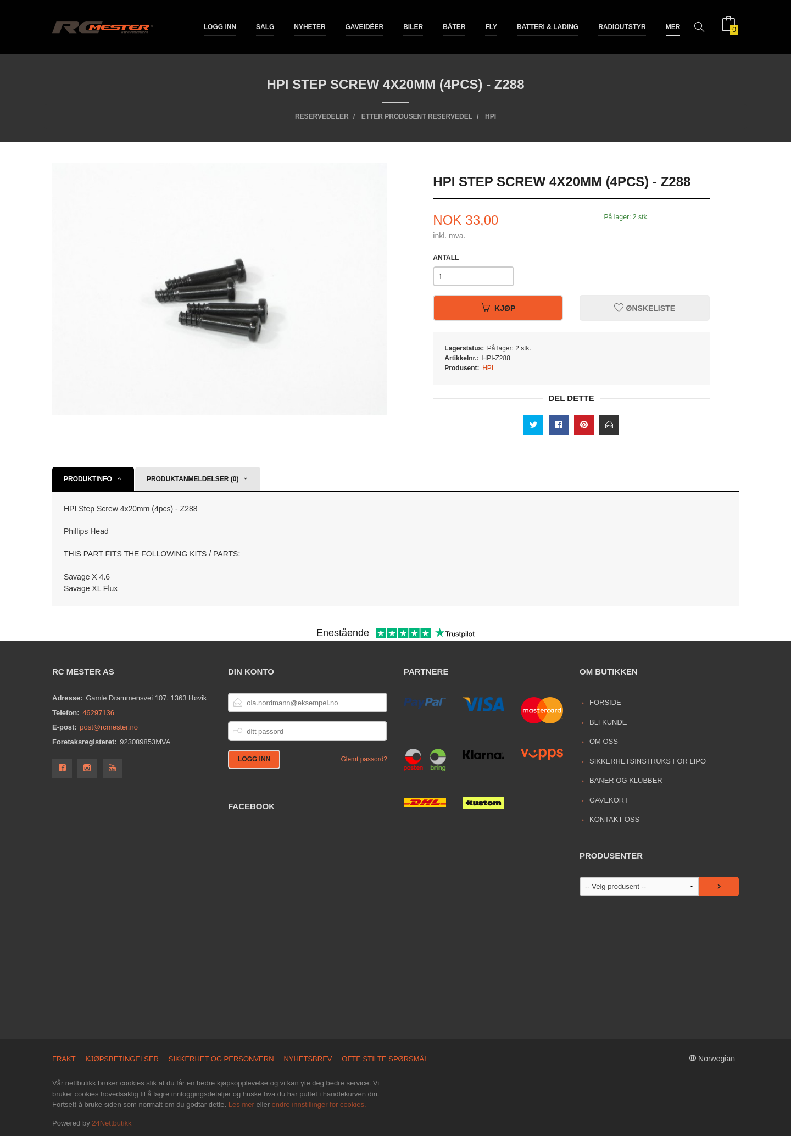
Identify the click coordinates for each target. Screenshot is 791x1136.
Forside (605, 702)
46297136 (98, 713)
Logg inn (220, 26)
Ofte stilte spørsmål (385, 1059)
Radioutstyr (622, 26)
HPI (487, 368)
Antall (446, 257)
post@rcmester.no (109, 727)
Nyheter (309, 26)
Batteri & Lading (547, 26)
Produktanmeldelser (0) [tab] (193, 479)
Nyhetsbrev (307, 1059)
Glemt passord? (364, 759)
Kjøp (498, 308)
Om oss (603, 741)
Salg (265, 26)
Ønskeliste (644, 308)
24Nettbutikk (111, 1123)
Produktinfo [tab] (88, 479)
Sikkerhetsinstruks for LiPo (647, 761)
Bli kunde (608, 722)
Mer (673, 26)
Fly (491, 26)
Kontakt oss (614, 819)
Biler (413, 26)
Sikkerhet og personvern (221, 1059)
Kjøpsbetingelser (122, 1059)
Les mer (241, 1104)
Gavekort (608, 800)
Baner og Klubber (625, 780)
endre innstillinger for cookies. (319, 1104)
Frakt (64, 1059)
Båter (454, 26)
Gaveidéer (365, 26)
